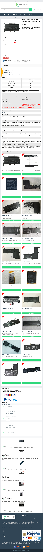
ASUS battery (13, 17)
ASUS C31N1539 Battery (27, 308)
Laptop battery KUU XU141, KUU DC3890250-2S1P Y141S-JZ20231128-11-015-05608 (17, 447)
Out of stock (5, 57)
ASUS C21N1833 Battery (27, 238)
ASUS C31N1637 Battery (27, 261)
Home (5, 14)
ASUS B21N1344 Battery (27, 354)
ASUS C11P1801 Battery (7, 285)
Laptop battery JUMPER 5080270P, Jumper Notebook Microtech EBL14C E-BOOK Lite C (18, 511)
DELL (3, 531)
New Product (22, 14)
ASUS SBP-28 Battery (6, 192)
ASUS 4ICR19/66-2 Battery (7, 308)
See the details (11, 173)
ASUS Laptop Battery (8, 411)
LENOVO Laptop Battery (9, 416)
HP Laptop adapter (8, 430)
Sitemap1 (24, 524)
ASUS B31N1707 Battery (27, 378)
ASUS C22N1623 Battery (27, 192)
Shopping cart (37, 9)
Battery (9, 14)
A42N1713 (4, 112)
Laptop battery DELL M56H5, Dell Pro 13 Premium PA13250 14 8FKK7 (14, 469)
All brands (8, 17)
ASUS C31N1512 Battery (27, 168)
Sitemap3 (31, 524)
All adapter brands (6, 420)
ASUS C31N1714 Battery (7, 215)
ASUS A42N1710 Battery (27, 331)
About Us (30, 14)
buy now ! (20, 74)
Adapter (15, 14)
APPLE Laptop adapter (8, 434)
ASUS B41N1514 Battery (7, 378)
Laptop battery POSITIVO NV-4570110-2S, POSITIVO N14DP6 (13, 490)
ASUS (3, 530)
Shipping (27, 1)
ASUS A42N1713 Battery (7, 168)
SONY (3, 536)
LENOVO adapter (7, 425)
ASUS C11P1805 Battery (27, 285)
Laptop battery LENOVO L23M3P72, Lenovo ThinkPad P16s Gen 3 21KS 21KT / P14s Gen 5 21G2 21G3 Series (20, 459)
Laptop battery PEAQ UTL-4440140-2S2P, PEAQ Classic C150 (13, 501)
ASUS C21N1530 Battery (7, 261)
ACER (3, 532)
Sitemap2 (28, 524)
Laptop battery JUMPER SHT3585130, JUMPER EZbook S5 (13, 480)
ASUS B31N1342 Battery (7, 331)
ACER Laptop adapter (8, 432)
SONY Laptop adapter (8, 427)
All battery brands (6, 404)
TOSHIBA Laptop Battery (9, 418)
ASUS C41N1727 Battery (7, 238)
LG (3, 534)
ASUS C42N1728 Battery (7, 354)
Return (20, 1)
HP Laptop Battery (8, 413)
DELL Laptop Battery (8, 406)
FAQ (24, 1)
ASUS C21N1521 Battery (27, 215)
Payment (16, 1)
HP (3, 535)
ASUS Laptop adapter (8, 422)
